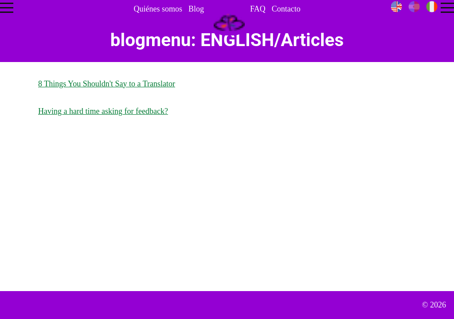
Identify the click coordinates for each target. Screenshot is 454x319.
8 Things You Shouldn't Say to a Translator (106, 83)
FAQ (258, 8)
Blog (196, 8)
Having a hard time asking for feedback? (103, 111)
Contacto (286, 8)
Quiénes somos (157, 8)
